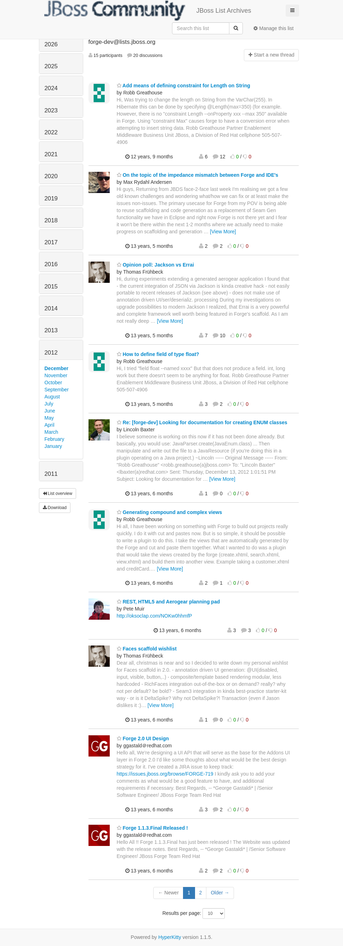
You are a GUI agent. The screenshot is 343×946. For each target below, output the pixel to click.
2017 (51, 242)
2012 (51, 352)
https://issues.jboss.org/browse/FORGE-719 (165, 774)
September (57, 389)
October (53, 382)
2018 (51, 220)
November (56, 375)
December (57, 368)
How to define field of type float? (158, 354)
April (50, 425)
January (53, 446)
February (54, 439)
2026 (51, 44)
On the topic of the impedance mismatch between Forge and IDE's (198, 175)
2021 (51, 154)
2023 (51, 110)
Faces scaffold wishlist (147, 649)
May (49, 418)
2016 (51, 264)
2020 (51, 176)
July (49, 404)
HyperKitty (169, 937)
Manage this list (273, 28)
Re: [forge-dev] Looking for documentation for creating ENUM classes (202, 422)
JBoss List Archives (147, 10)
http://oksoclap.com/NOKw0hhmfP (154, 616)
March (51, 432)
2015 (51, 286)
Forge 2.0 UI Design (143, 738)
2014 (51, 308)
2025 (51, 66)
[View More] (223, 231)
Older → (220, 892)
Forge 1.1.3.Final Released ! (152, 828)
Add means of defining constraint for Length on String (183, 85)
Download (55, 507)
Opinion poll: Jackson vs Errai (155, 265)
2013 (51, 330)
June (50, 411)
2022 (51, 132)
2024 (51, 88)
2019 (51, 198)
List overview (58, 493)
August (52, 396)
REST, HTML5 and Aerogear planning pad (168, 602)
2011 (51, 474)
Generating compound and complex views (169, 512)
